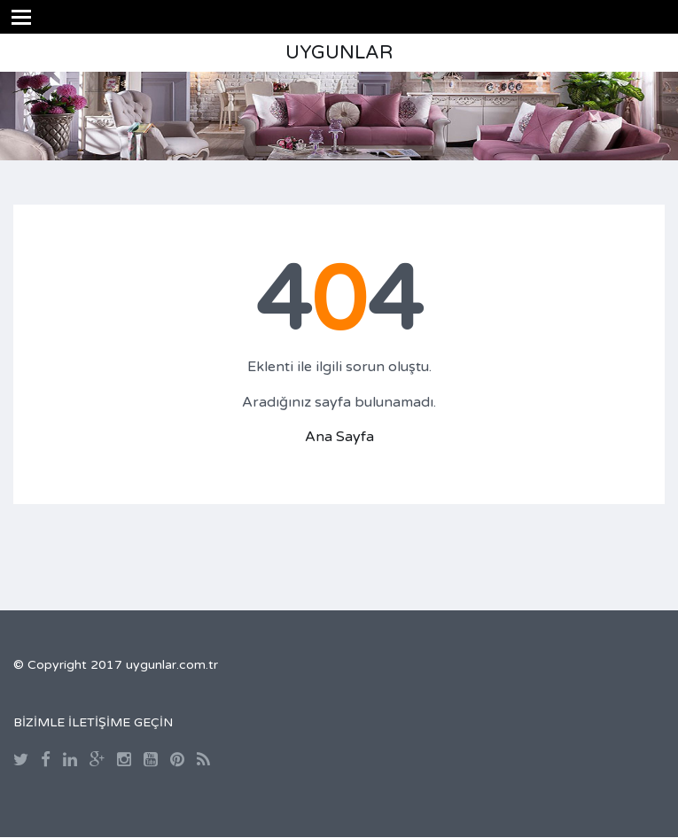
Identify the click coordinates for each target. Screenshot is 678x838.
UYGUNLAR (339, 53)
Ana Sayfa (339, 437)
